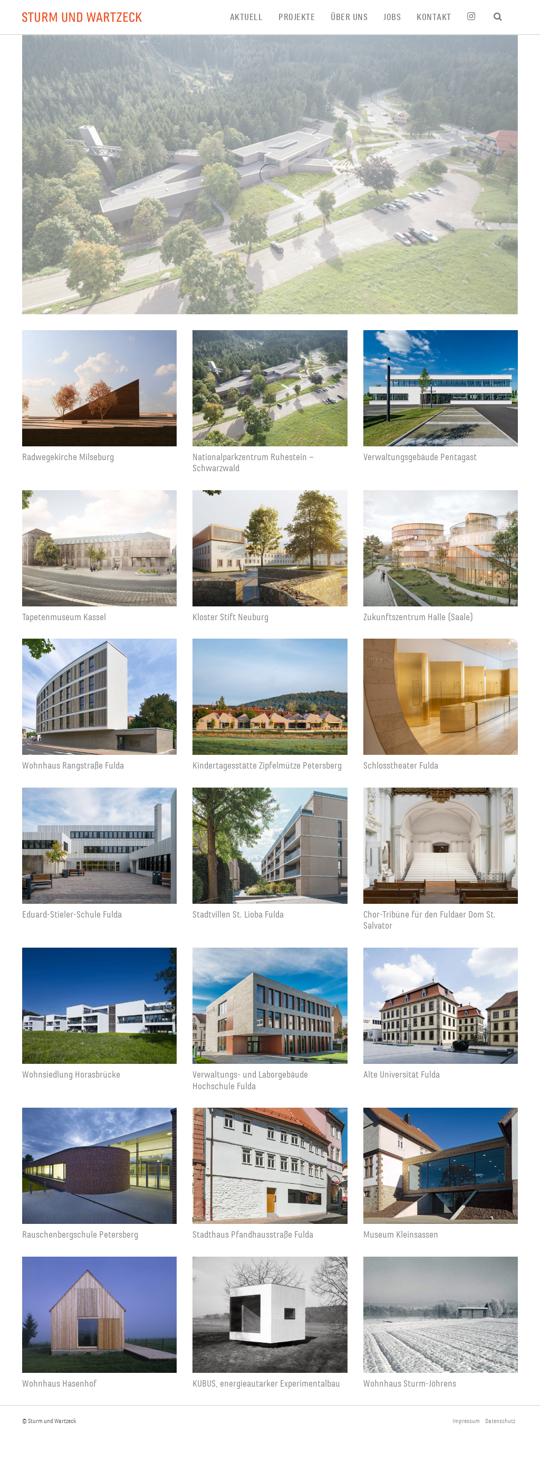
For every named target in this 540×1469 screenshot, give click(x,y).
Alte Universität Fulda (401, 1075)
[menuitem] (254, 17)
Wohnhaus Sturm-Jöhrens (409, 1384)
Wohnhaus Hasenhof (59, 1384)
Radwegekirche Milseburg (68, 457)
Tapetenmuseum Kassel (64, 617)
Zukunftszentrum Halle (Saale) (418, 617)
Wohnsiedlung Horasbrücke (71, 1075)
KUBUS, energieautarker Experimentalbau (266, 1384)
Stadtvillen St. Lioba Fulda (238, 915)
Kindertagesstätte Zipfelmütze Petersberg (267, 766)
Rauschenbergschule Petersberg (80, 1235)
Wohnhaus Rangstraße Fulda (73, 766)
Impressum (466, 1421)
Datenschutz (500, 1421)
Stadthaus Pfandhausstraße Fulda (252, 1235)
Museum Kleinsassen (400, 1235)
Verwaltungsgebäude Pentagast (420, 457)
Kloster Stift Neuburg (230, 617)
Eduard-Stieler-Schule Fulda (72, 915)
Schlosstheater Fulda (400, 766)
